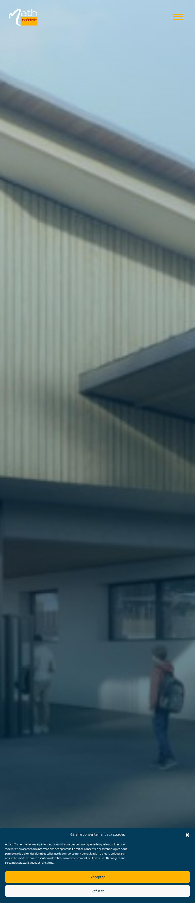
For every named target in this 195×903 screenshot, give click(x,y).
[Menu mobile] (178, 17)
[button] (187, 834)
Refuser (97, 891)
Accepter (97, 877)
